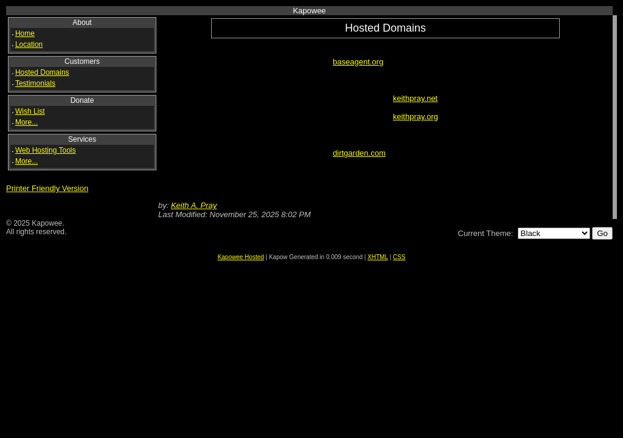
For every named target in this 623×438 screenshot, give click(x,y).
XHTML (377, 257)
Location (29, 44)
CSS (399, 257)
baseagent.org (358, 61)
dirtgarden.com (359, 153)
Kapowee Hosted (241, 257)
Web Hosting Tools (45, 150)
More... (26, 122)
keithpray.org (415, 116)
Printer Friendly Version (47, 188)
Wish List (30, 111)
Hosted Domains (42, 72)
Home (25, 33)
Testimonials (35, 83)
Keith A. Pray (194, 205)
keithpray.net (415, 98)
